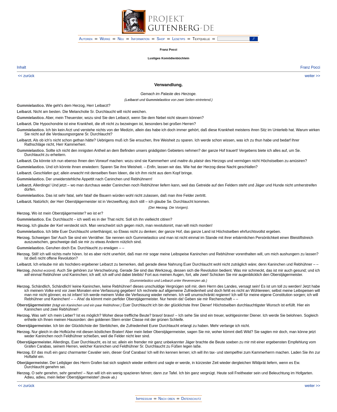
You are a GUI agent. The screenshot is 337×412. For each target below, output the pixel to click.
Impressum (144, 399)
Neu (121, 39)
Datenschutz (191, 399)
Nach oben (166, 399)
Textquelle (201, 39)
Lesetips (178, 39)
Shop (161, 39)
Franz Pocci (310, 67)
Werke (105, 39)
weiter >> (312, 76)
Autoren (85, 39)
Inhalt (21, 67)
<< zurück (26, 76)
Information (140, 39)
